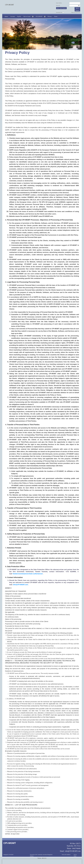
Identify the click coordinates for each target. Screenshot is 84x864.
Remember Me (59, 12)
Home (6, 16)
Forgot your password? (75, 12)
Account (12, 16)
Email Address (59, 3)
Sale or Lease (26, 16)
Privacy (50, 16)
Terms (55, 16)
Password (58, 5)
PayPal (19, 16)
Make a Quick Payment (61, 8)
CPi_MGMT (39, 16)
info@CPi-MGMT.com (73, 851)
